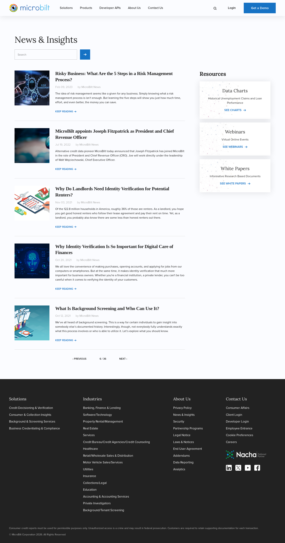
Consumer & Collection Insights (30, 415)
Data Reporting (183, 462)
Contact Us (155, 8)
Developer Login (237, 421)
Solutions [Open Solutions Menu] (66, 8)
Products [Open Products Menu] (86, 8)
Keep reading (65, 111)
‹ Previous (79, 359)
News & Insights (184, 415)
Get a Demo (260, 8)
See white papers (233, 183)
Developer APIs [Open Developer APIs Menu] (110, 8)
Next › (123, 359)
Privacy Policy (182, 408)
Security (178, 421)
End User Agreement (187, 449)
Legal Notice (181, 435)
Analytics (179, 469)
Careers (231, 442)
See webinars (233, 147)
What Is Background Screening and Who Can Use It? (107, 308)
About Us (134, 8)
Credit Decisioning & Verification (31, 408)
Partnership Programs (188, 428)
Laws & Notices (183, 442)
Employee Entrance (239, 428)
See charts (233, 110)
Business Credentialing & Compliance (34, 428)
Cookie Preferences (239, 435)
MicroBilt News (91, 87)
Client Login (234, 415)
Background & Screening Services (32, 421)
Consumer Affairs (237, 408)
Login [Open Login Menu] (232, 8)
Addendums (181, 455)
